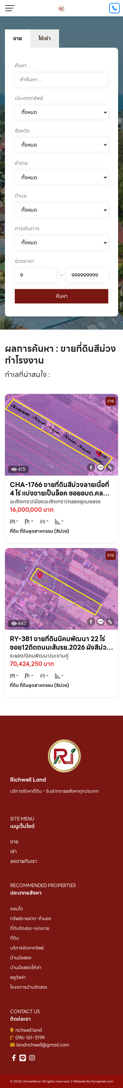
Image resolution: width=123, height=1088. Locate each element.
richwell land (28, 1030)
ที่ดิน (14, 938)
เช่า (13, 851)
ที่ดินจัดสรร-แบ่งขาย (29, 928)
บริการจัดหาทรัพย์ (27, 947)
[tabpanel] (61, 182)
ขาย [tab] (17, 38)
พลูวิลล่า (18, 977)
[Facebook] (91, 467)
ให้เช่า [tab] (44, 38)
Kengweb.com (102, 1081)
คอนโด (16, 908)
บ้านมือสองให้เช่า (25, 967)
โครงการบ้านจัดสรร (28, 987)
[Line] (100, 467)
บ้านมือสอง (20, 957)
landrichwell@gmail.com (42, 1044)
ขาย (14, 841)
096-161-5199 (30, 1037)
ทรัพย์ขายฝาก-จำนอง (30, 918)
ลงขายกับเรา (23, 861)
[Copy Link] (110, 467)
